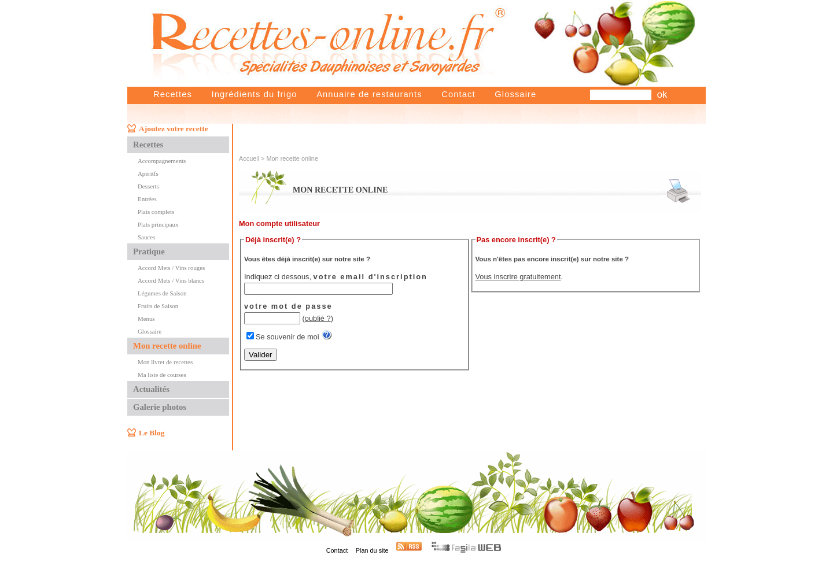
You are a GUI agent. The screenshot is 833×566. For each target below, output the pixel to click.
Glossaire (515, 94)
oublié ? (318, 318)
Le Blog (151, 432)
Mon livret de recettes (165, 361)
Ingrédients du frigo (254, 94)
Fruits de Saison (158, 305)
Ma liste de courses (162, 374)
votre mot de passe (288, 306)
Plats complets (156, 211)
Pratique (149, 251)
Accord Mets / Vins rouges (171, 267)
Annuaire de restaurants (369, 94)
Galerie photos (159, 407)
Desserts (148, 186)
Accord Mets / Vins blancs (171, 280)
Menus (146, 318)
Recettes (172, 94)
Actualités (151, 389)
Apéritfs (148, 173)
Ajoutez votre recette (173, 128)
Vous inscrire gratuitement (518, 276)
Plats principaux (158, 224)
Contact (458, 94)
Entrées (147, 198)
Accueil (249, 158)
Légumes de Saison (162, 293)
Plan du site (372, 550)
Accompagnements (162, 160)
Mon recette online (167, 345)
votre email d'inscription (370, 276)
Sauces (146, 237)
